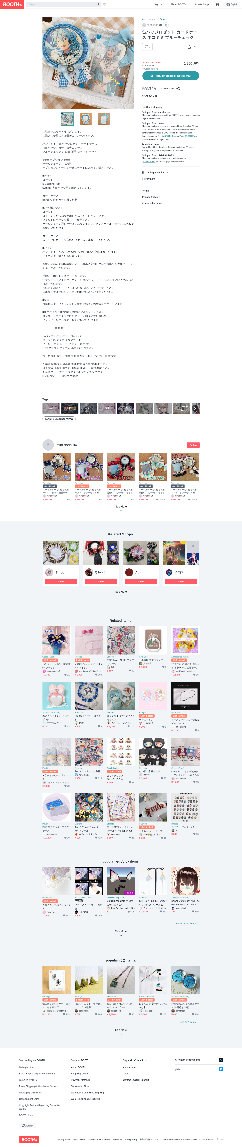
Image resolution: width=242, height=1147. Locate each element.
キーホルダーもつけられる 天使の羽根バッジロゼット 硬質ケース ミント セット (152, 491)
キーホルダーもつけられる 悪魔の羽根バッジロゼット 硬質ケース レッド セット (120, 491)
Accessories (148, 19)
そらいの (100, 572)
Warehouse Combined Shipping (87, 1092)
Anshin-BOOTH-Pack (167, 136)
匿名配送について (28, 1080)
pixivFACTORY (148, 161)
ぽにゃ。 (60, 572)
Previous (45, 63)
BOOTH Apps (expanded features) (37, 1073)
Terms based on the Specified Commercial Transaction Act (188, 1139)
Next (131, 63)
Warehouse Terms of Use (98, 1139)
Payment (150, 179)
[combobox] (63, 4)
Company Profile (63, 1139)
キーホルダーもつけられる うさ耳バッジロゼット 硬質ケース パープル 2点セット (88, 491)
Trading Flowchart (155, 172)
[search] (98, 4)
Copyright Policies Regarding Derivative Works (39, 1107)
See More (121, 594)
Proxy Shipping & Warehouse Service (38, 1086)
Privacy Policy (150, 197)
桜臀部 (179, 572)
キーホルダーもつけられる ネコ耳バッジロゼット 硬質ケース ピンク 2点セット (184, 491)
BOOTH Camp (26, 1115)
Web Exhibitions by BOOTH (85, 1099)
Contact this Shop (152, 203)
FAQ (125, 1073)
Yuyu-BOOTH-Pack (188, 136)
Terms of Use (79, 1139)
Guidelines (117, 1139)
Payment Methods (80, 1080)
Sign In (158, 4)
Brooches (164, 19)
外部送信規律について (150, 1139)
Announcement (131, 1067)
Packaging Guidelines (30, 1092)
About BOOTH (178, 4)
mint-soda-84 (66, 445)
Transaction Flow (80, 1086)
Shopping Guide (79, 1073)
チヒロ (139, 572)
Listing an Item (26, 1067)
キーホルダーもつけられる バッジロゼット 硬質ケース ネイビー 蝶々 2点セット (56, 491)
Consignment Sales (29, 1099)
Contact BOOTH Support (136, 1080)
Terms (145, 190)
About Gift (151, 95)
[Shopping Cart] (217, 4)
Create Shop (202, 4)
